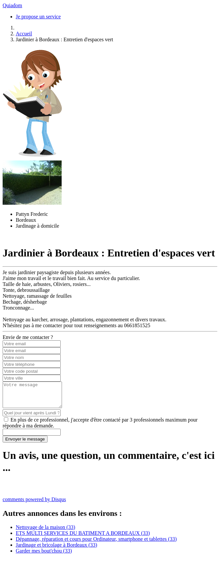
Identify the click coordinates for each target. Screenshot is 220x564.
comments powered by (34, 504)
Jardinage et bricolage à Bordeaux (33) (56, 550)
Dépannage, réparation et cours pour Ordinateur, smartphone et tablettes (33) (96, 544)
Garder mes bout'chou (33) (44, 555)
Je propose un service (38, 16)
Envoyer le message (25, 444)
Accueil (24, 33)
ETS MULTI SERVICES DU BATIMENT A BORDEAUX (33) (83, 538)
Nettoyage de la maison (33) (45, 532)
